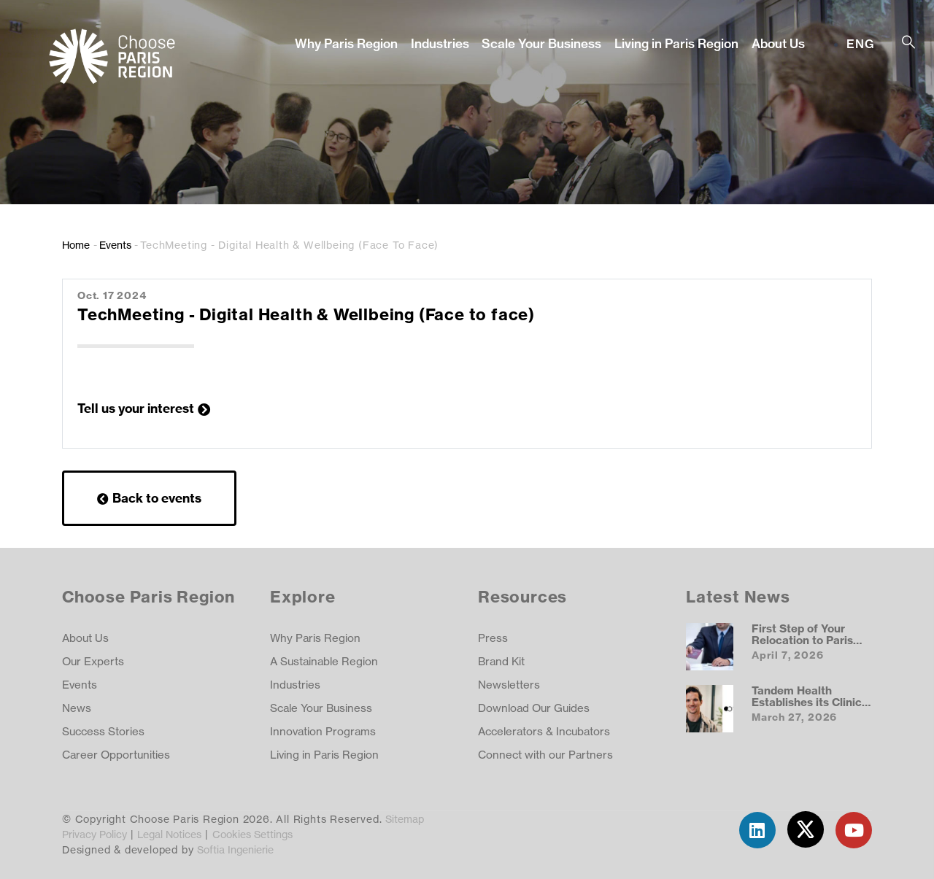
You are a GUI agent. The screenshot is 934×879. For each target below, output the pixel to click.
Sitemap (404, 819)
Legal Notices (169, 834)
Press (493, 638)
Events (115, 245)
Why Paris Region (346, 43)
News (76, 708)
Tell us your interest (135, 408)
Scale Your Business (541, 43)
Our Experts (93, 661)
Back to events (156, 498)
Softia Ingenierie (235, 849)
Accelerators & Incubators (544, 731)
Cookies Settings (252, 834)
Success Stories (103, 731)
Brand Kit (501, 661)
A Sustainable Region (324, 661)
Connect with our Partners (545, 755)
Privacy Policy (94, 834)
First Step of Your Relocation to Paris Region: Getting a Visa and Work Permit (811, 646)
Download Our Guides (534, 708)
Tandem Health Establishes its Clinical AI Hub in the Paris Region (811, 708)
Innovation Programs (323, 731)
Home (76, 245)
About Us (778, 43)
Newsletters (509, 685)
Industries (440, 43)
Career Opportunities (116, 755)
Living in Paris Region (676, 43)
